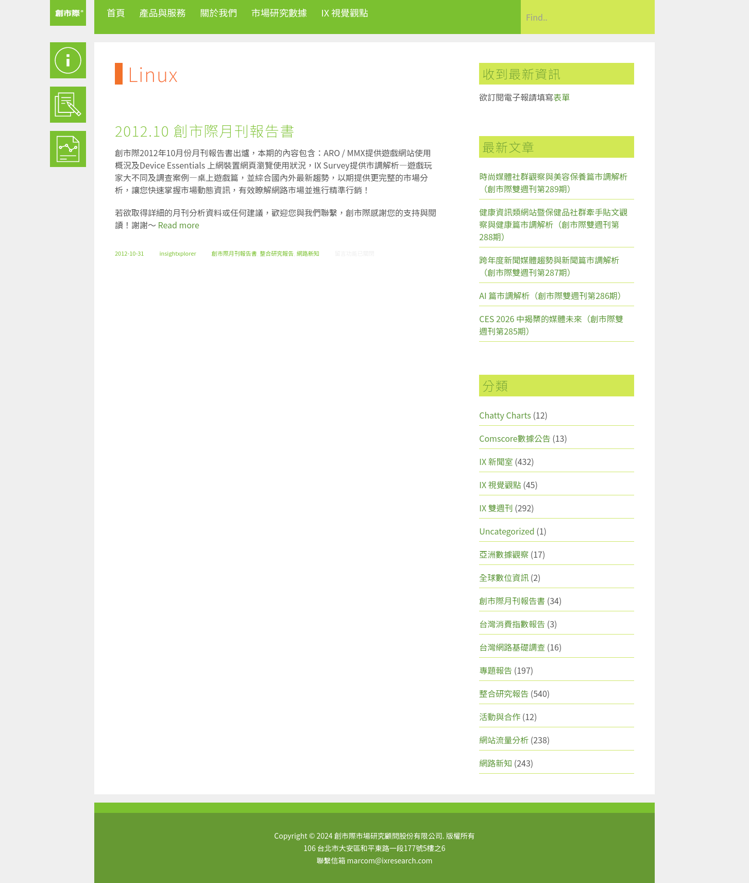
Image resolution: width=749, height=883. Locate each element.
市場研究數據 (279, 12)
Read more (178, 225)
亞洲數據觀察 (504, 554)
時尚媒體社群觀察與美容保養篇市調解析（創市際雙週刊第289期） (553, 182)
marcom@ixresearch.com (390, 860)
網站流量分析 (504, 740)
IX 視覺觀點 (344, 12)
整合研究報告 (277, 253)
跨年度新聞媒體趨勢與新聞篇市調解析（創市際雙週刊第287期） (549, 266)
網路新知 (308, 253)
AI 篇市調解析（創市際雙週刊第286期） (552, 295)
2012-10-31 (129, 253)
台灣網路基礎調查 (512, 647)
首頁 (116, 12)
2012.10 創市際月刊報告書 (205, 130)
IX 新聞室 (496, 461)
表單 (561, 97)
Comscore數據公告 (515, 438)
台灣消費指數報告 (512, 624)
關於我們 (218, 12)
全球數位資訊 (504, 577)
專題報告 (495, 670)
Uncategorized (507, 531)
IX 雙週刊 (496, 508)
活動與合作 (499, 716)
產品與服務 (163, 12)
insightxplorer (177, 253)
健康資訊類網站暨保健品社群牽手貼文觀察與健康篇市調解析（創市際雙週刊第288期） (553, 224)
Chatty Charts (505, 415)
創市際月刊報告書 (234, 253)
